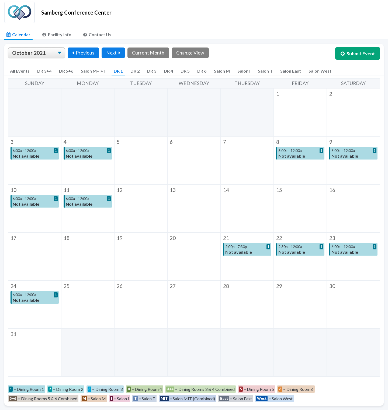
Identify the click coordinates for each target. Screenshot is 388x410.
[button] (300, 112)
